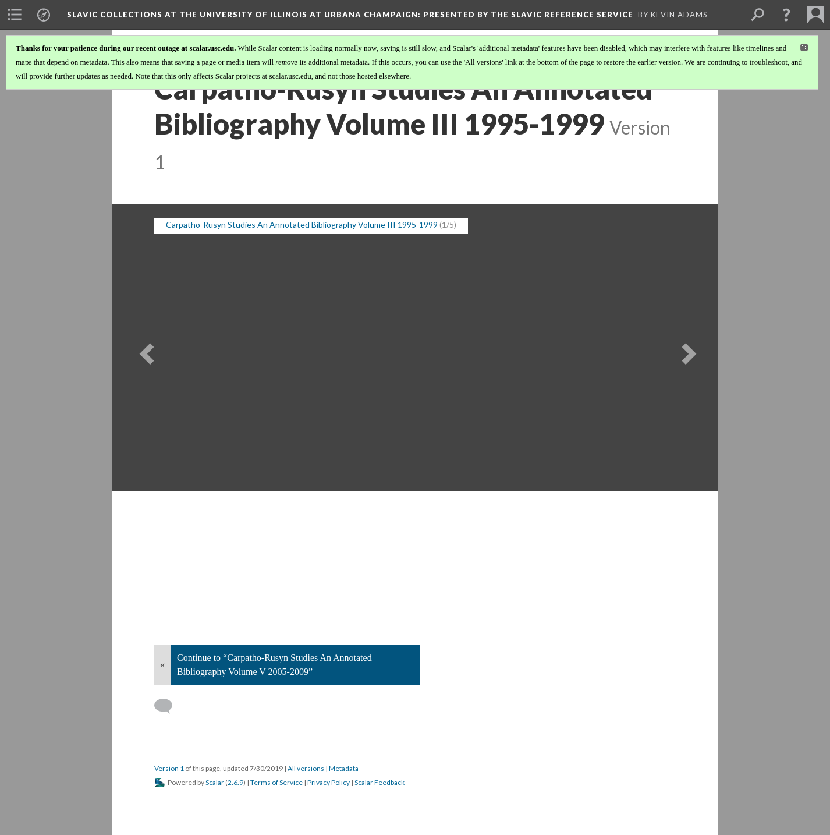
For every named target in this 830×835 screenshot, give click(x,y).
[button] (786, 14)
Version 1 (169, 768)
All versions (306, 768)
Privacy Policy (328, 782)
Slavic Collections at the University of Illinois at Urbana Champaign (350, 14)
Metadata (344, 768)
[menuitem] (14, 14)
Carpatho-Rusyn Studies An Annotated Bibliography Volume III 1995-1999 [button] (302, 224)
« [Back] (162, 665)
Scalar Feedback (379, 782)
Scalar (214, 782)
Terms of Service (276, 782)
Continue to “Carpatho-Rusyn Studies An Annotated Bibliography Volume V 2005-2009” (274, 665)
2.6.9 (235, 782)
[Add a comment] (168, 706)
